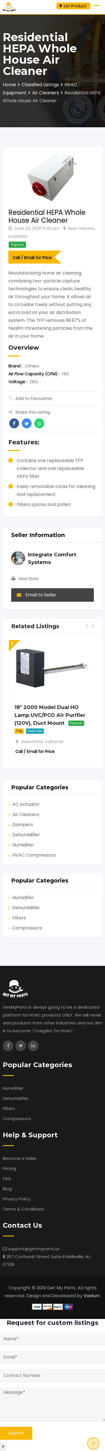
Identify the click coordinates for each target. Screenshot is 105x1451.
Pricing (9, 1168)
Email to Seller (36, 595)
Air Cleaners (25, 814)
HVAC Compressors (34, 855)
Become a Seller (20, 1158)
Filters (19, 918)
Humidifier (23, 845)
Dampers (22, 824)
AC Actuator (26, 804)
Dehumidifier (26, 835)
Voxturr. (92, 1295)
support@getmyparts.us (33, 1249)
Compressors (27, 928)
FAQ (7, 1179)
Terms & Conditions (23, 1209)
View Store (28, 578)
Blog (7, 1189)
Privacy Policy (16, 1199)
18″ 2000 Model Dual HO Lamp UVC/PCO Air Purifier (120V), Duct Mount (50, 715)
